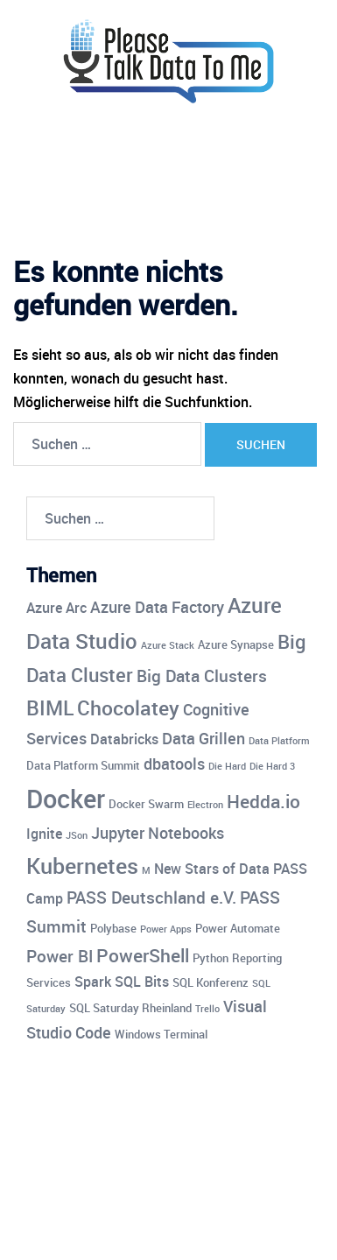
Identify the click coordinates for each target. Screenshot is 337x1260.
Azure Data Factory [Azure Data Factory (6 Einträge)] (157, 606)
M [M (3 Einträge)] (146, 870)
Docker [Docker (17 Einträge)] (65, 798)
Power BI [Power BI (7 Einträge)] (59, 956)
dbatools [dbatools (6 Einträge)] (174, 763)
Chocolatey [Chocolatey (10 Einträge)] (128, 708)
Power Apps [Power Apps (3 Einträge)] (166, 929)
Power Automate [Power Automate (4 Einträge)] (237, 928)
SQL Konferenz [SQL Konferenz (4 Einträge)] (210, 982)
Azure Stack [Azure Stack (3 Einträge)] (167, 645)
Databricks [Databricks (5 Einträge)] (124, 739)
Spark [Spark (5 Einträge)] (92, 981)
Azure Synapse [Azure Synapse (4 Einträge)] (236, 644)
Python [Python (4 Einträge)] (210, 958)
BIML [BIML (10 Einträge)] (50, 708)
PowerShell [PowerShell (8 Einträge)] (142, 955)
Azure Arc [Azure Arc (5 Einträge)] (56, 607)
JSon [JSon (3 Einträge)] (77, 835)
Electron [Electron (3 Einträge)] (205, 805)
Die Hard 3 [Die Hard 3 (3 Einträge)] (272, 766)
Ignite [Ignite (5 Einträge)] (44, 833)
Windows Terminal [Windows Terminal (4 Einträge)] (161, 1034)
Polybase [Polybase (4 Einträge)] (113, 928)
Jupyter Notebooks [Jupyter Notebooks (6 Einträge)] (157, 832)
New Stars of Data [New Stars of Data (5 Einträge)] (212, 868)
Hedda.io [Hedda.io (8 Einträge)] (263, 801)
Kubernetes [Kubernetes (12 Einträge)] (82, 865)
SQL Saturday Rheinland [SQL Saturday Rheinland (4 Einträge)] (130, 1008)
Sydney (182, 1230)
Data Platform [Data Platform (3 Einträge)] (279, 741)
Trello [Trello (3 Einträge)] (207, 1009)
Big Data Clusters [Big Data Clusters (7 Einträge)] (202, 676)
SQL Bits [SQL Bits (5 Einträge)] (142, 981)
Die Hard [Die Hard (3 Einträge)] (227, 766)
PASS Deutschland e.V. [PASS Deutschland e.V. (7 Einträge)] (151, 897)
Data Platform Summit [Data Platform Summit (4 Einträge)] (83, 765)
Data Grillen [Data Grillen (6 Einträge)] (203, 738)
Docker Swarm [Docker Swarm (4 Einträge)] (146, 804)
